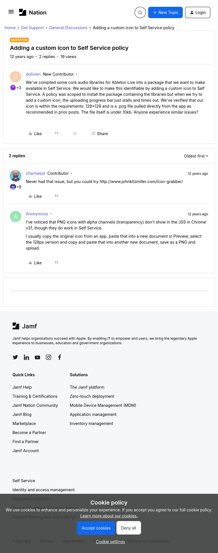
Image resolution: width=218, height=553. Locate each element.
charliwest (35, 173)
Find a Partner (25, 441)
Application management (93, 414)
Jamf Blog (22, 414)
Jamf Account (25, 450)
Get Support (32, 27)
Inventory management (91, 423)
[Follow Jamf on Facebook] (59, 357)
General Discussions (68, 27)
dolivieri (33, 74)
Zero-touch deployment (92, 396)
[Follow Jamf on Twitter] (15, 357)
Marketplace (24, 423)
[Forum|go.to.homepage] (33, 12)
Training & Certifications (35, 396)
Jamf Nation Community (35, 405)
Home (10, 27)
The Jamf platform (87, 387)
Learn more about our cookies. (109, 515)
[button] (11, 13)
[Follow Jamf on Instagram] (48, 357)
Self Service (23, 480)
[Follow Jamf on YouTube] (37, 357)
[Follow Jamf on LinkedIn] (26, 357)
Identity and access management (43, 489)
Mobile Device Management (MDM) (103, 405)
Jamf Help (22, 387)
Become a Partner (29, 432)
